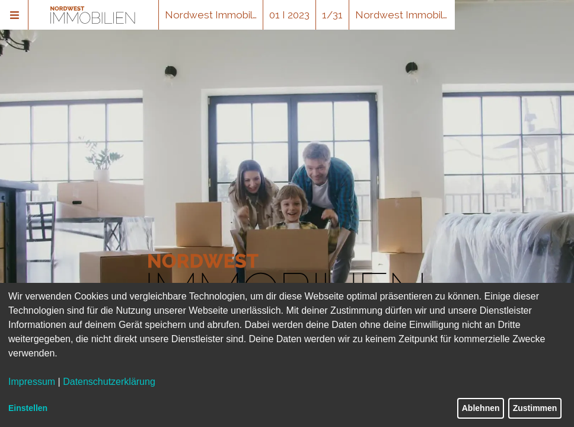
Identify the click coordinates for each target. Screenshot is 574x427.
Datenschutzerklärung (109, 382)
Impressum (31, 382)
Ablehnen (481, 408)
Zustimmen (535, 408)
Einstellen (27, 408)
